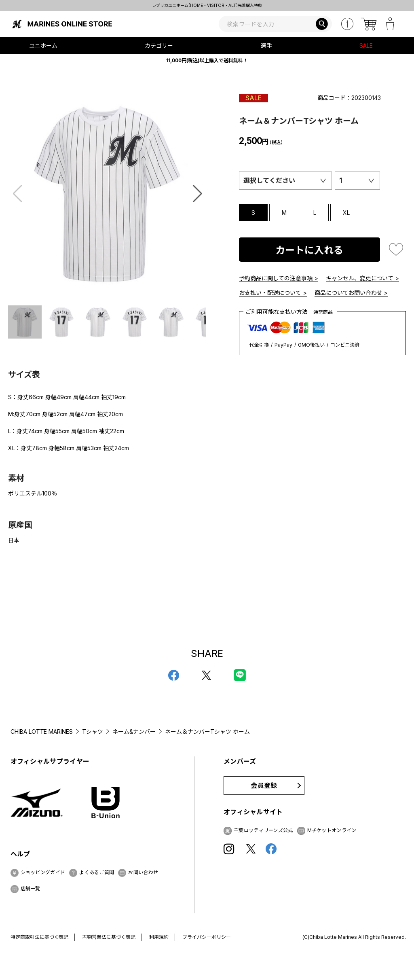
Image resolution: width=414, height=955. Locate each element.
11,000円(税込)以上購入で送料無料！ (207, 60)
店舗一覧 (30, 888)
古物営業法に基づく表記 (108, 937)
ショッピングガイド (43, 872)
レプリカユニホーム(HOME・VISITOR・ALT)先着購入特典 (207, 5)
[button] (197, 194)
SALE (366, 45)
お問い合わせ (143, 872)
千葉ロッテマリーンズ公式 (263, 830)
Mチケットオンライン (332, 830)
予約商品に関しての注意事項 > (278, 278)
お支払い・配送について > (273, 292)
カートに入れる (309, 250)
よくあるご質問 (96, 872)
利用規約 (159, 937)
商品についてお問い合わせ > (351, 292)
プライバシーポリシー (206, 937)
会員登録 (264, 785)
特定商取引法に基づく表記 (40, 937)
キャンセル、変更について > (362, 278)
